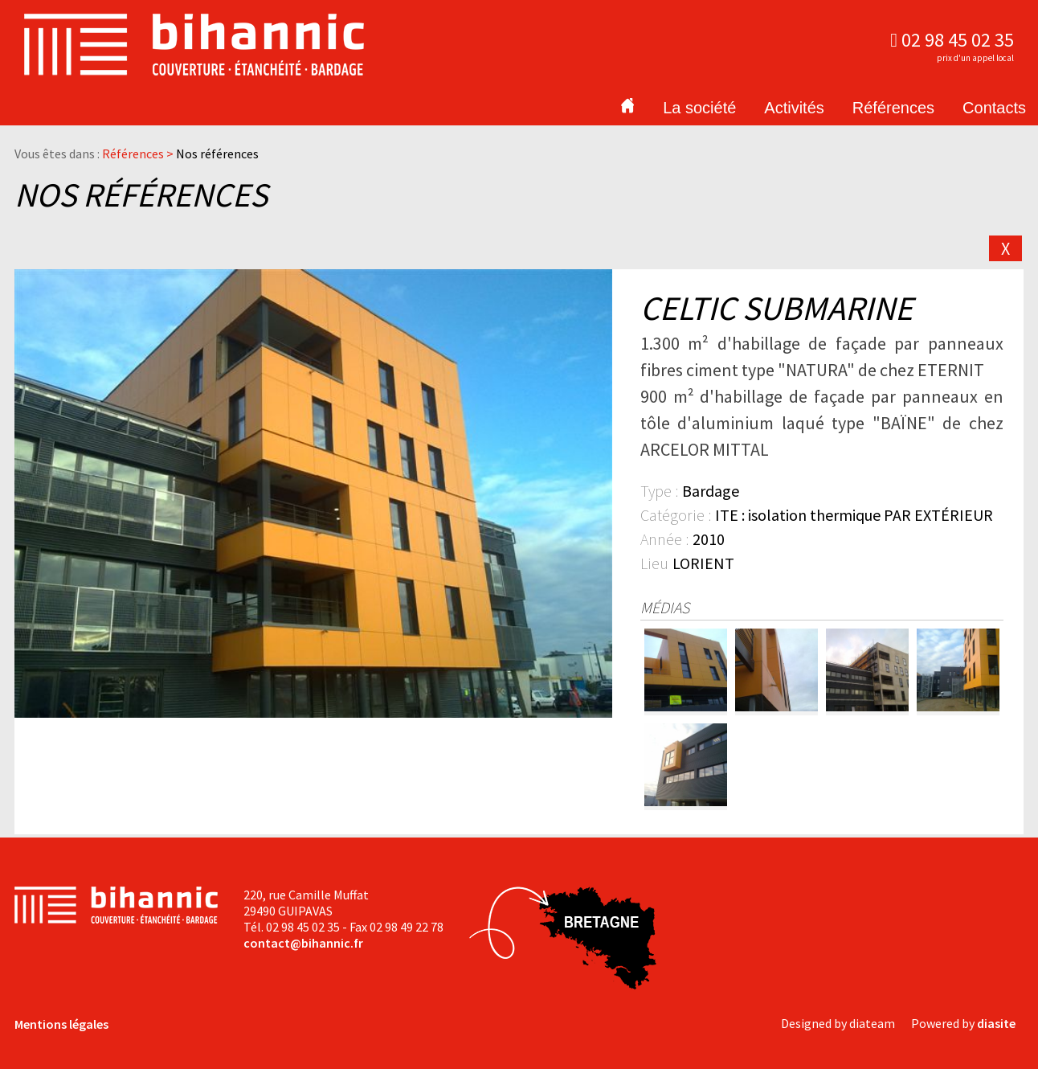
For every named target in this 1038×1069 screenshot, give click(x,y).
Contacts (994, 108)
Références (893, 108)
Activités (793, 108)
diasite (996, 1023)
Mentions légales (61, 1024)
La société (699, 108)
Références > (139, 153)
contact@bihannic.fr (303, 943)
